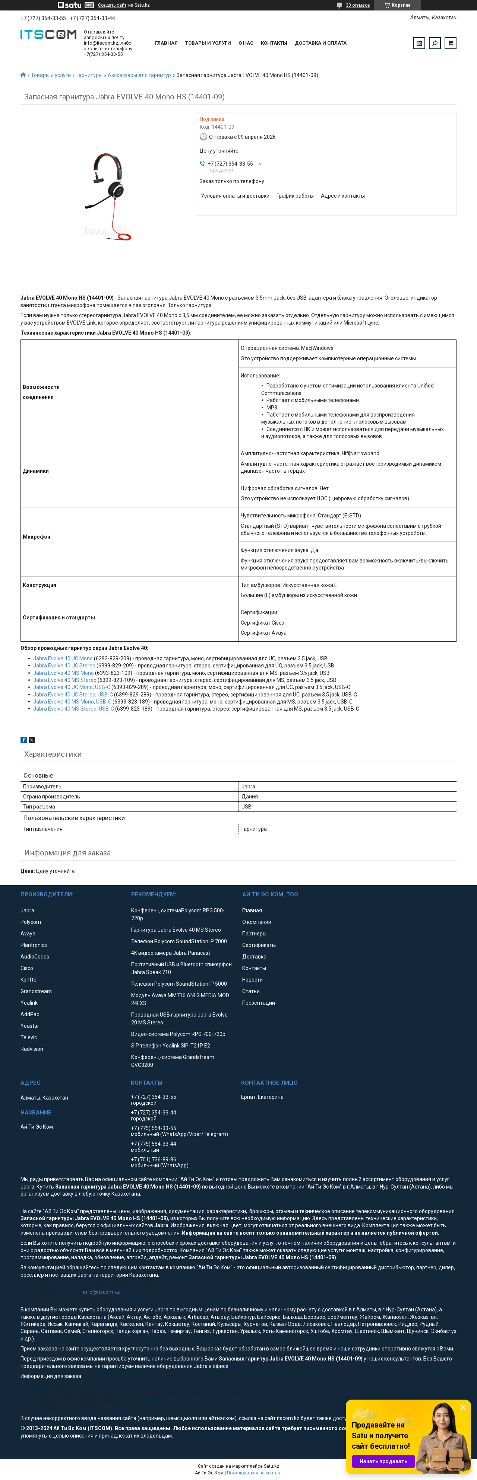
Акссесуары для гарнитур (139, 75)
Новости (252, 980)
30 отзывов (358, 5)
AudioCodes (34, 957)
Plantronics (33, 945)
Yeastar (29, 1026)
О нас (245, 43)
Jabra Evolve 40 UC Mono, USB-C (71, 687)
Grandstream (36, 991)
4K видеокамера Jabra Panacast (170, 953)
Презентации (258, 1003)
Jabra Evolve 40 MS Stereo (65, 680)
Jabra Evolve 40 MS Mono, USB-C (72, 702)
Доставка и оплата (321, 43)
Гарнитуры (89, 75)
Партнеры (254, 934)
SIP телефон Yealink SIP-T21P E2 (170, 1046)
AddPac (29, 1014)
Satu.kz (271, 1466)
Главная (166, 43)
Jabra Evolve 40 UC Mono (63, 658)
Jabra (27, 910)
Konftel (29, 980)
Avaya (27, 934)
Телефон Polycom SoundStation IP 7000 (179, 941)
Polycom (30, 922)
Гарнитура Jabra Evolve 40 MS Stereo (176, 930)
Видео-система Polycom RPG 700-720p (178, 1034)
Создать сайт (112, 5)
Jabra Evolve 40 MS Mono (63, 673)
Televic (28, 1037)
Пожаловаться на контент (254, 1473)
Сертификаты (259, 945)
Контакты (274, 43)
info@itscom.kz (101, 1292)
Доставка (254, 957)
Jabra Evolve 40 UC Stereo (64, 666)
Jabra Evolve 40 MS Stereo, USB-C (73, 709)
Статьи (251, 991)
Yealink (29, 1003)
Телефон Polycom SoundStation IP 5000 (179, 984)
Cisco (26, 968)
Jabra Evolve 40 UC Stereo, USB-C (73, 695)
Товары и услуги (208, 43)
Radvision (31, 1049)
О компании (256, 922)
